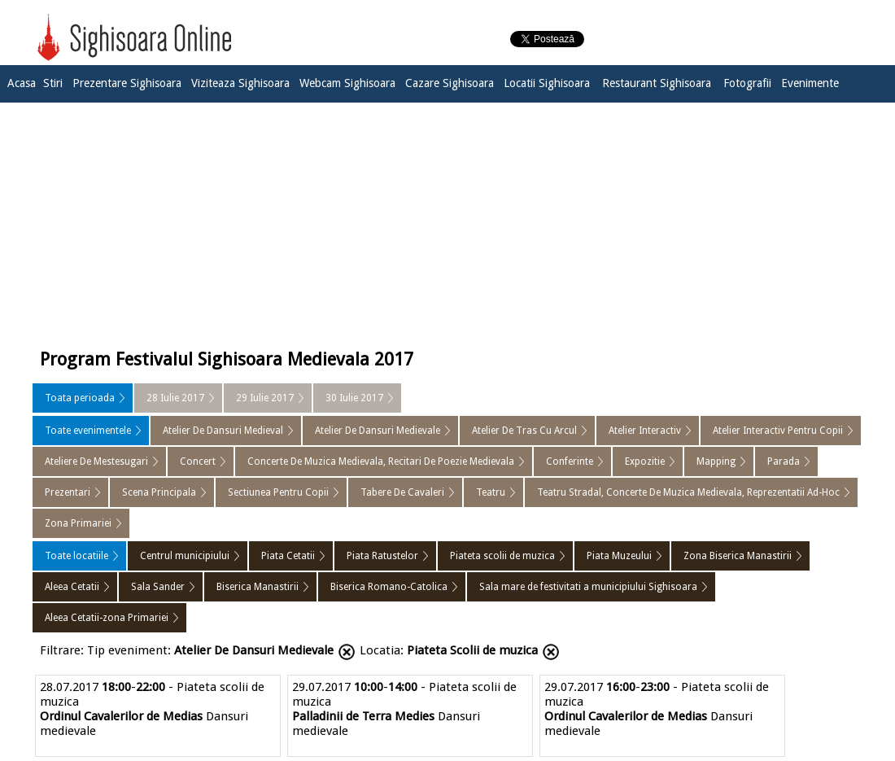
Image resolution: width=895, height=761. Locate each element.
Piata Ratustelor (382, 556)
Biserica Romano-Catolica (389, 587)
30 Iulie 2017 (354, 398)
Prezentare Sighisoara (126, 83)
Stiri (53, 83)
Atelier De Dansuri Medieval (223, 430)
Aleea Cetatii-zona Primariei (106, 617)
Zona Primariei (78, 523)
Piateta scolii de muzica (502, 556)
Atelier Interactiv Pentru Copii (778, 430)
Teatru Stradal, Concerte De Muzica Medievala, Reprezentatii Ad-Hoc (688, 492)
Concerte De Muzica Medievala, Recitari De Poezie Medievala (380, 461)
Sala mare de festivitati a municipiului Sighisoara (588, 587)
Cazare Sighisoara (449, 83)
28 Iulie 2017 (175, 398)
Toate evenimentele (88, 430)
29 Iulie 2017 (265, 398)
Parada (783, 461)
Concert (198, 461)
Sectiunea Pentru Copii (278, 492)
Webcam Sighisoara (347, 83)
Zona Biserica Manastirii (737, 556)
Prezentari (67, 492)
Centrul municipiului (184, 556)
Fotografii (747, 83)
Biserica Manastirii (257, 587)
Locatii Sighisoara (547, 83)
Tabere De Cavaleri (402, 492)
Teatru (490, 492)
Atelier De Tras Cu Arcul (524, 430)
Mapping (716, 461)
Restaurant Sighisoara (656, 83)
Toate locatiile (76, 556)
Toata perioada (80, 398)
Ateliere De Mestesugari (96, 461)
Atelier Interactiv (645, 430)
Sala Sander (158, 587)
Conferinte (569, 461)
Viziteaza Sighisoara (240, 83)
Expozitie (645, 461)
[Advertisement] (447, 221)
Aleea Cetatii (72, 587)
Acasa (21, 83)
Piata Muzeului (619, 556)
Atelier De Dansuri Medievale (377, 430)
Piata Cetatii (288, 556)
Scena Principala (159, 492)
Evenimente (810, 83)
